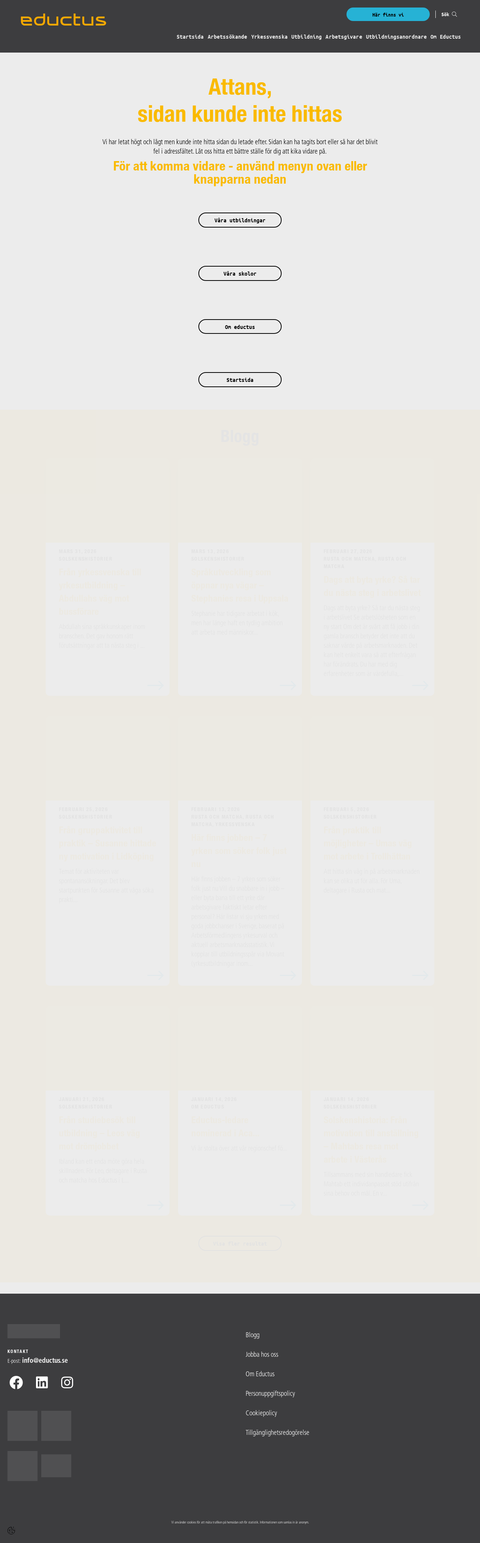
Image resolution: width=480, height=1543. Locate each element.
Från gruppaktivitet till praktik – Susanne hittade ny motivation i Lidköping (107, 844)
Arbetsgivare (344, 37)
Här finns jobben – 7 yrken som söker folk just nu (238, 852)
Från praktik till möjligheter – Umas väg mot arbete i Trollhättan (368, 844)
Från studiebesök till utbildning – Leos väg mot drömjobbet (99, 1134)
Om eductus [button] (240, 327)
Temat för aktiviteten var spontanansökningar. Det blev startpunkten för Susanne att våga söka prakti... (106, 886)
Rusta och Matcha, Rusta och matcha (365, 563)
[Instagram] (67, 1384)
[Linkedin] (42, 1384)
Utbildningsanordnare (396, 37)
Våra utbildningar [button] (240, 220)
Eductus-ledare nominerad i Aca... (225, 1127)
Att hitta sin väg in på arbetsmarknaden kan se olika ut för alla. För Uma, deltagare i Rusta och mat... (372, 881)
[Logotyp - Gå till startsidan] (37, 1331)
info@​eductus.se (45, 1361)
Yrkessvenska (270, 37)
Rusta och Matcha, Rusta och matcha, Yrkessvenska (232, 821)
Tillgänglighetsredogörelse (277, 1433)
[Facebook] (16, 1384)
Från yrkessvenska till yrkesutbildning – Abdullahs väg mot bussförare (100, 593)
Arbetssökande (228, 37)
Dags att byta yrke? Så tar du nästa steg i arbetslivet (372, 587)
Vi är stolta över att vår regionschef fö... (239, 1148)
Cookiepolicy (261, 1413)
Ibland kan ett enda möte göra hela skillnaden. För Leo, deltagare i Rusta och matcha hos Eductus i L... (103, 1171)
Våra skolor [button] (240, 273)
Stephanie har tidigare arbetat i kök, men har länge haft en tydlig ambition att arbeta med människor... (237, 624)
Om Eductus (445, 37)
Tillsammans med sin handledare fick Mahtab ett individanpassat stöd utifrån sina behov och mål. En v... (371, 1185)
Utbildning (307, 37)
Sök (449, 14)
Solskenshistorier (85, 559)
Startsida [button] (240, 380)
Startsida (190, 37)
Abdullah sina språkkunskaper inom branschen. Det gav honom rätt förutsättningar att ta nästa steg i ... (102, 637)
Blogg (240, 438)
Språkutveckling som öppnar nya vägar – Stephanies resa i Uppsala (239, 586)
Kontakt (18, 1352)
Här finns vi (388, 14)
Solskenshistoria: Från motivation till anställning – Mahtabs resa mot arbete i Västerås (371, 1140)
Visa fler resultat (240, 1243)
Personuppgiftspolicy (270, 1394)
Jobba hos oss (262, 1355)
